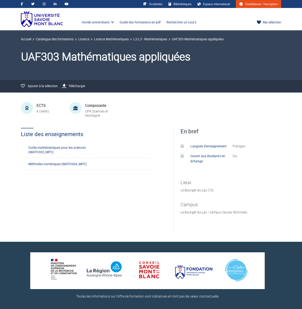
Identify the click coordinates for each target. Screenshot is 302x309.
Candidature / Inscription (258, 4)
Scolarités (152, 4)
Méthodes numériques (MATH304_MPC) (57, 164)
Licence (83, 39)
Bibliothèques (180, 4)
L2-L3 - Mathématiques (150, 39)
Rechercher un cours (181, 22)
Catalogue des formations (55, 39)
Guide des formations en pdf (140, 22)
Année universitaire (95, 22)
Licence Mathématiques (111, 39)
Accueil (26, 39)
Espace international (213, 4)
